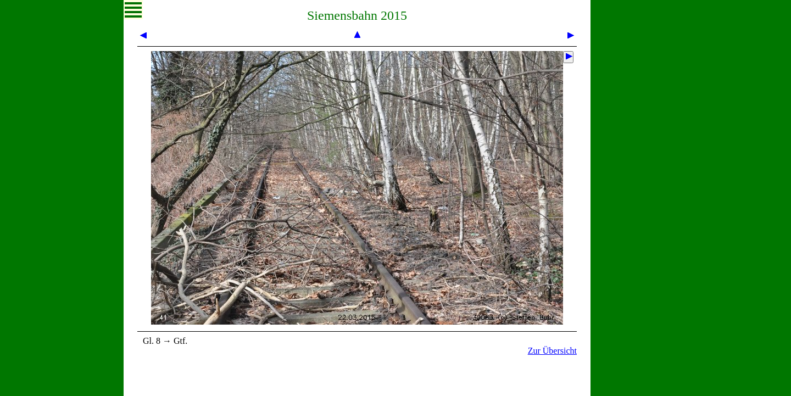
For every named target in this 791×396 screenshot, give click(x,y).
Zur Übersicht (552, 350)
